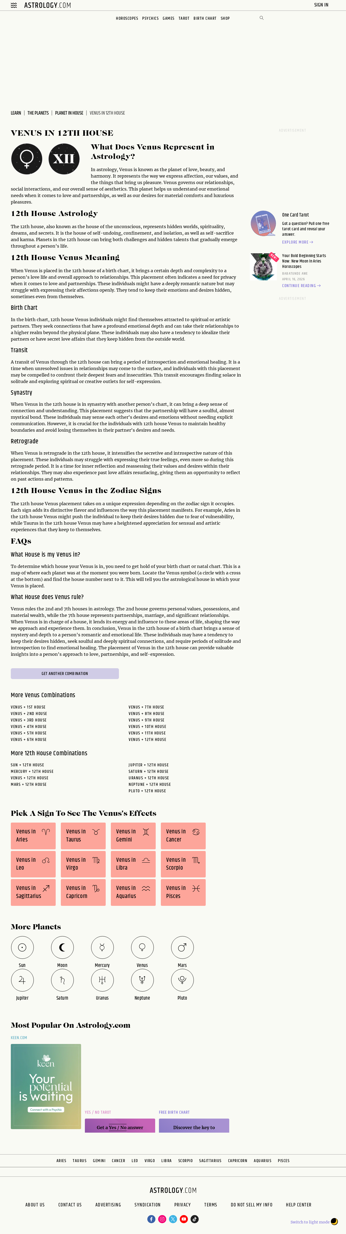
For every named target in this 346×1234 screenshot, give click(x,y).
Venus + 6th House (29, 739)
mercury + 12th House (32, 771)
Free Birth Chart (174, 1112)
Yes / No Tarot (98, 1112)
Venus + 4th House (29, 726)
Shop (225, 18)
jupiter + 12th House (149, 765)
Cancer (118, 1161)
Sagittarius (210, 1161)
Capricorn (238, 1161)
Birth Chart (205, 18)
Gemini (99, 1161)
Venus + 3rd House (29, 720)
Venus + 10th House (147, 726)
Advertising (108, 1205)
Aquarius (262, 1161)
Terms (210, 1205)
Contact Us (70, 1205)
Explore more (298, 242)
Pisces (284, 1161)
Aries (61, 1161)
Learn (16, 113)
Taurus (79, 1161)
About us (35, 1205)
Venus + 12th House (147, 739)
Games (169, 18)
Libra (166, 1161)
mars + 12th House (29, 784)
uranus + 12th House (149, 778)
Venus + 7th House (146, 707)
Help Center (299, 1205)
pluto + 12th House (147, 791)
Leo (135, 1161)
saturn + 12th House (149, 771)
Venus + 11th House (147, 733)
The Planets (38, 113)
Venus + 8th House (147, 713)
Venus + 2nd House (29, 713)
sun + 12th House (27, 765)
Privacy (182, 1205)
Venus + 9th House (147, 720)
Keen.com (19, 1038)
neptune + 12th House (150, 784)
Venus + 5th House (29, 733)
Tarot (184, 18)
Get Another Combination (65, 673)
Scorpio (185, 1161)
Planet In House (69, 113)
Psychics (150, 18)
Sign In (322, 5)
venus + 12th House (29, 778)
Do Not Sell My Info (252, 1205)
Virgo (150, 1161)
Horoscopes (127, 18)
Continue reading (302, 286)
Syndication (148, 1205)
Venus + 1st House (28, 707)
